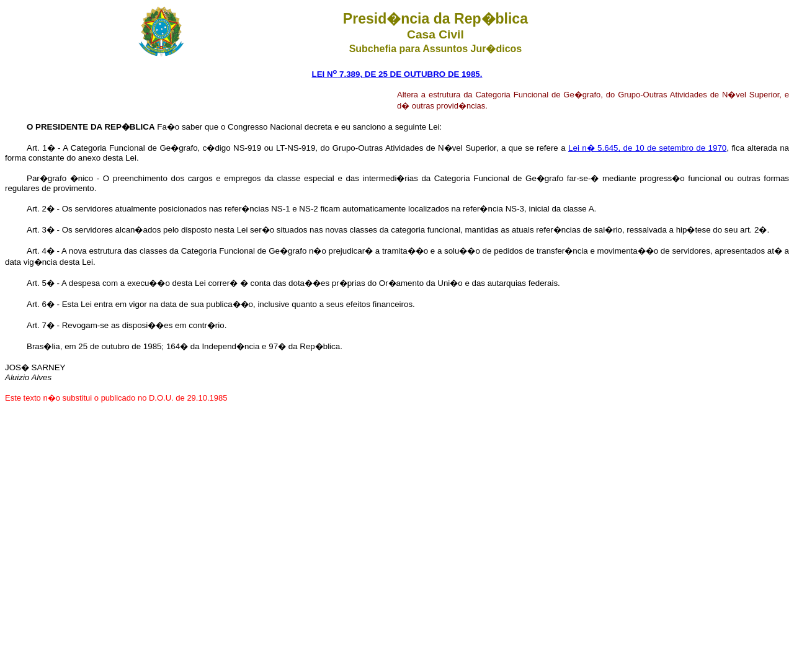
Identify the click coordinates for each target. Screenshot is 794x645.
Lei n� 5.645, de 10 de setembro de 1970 (647, 148)
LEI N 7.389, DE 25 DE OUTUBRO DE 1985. (397, 74)
